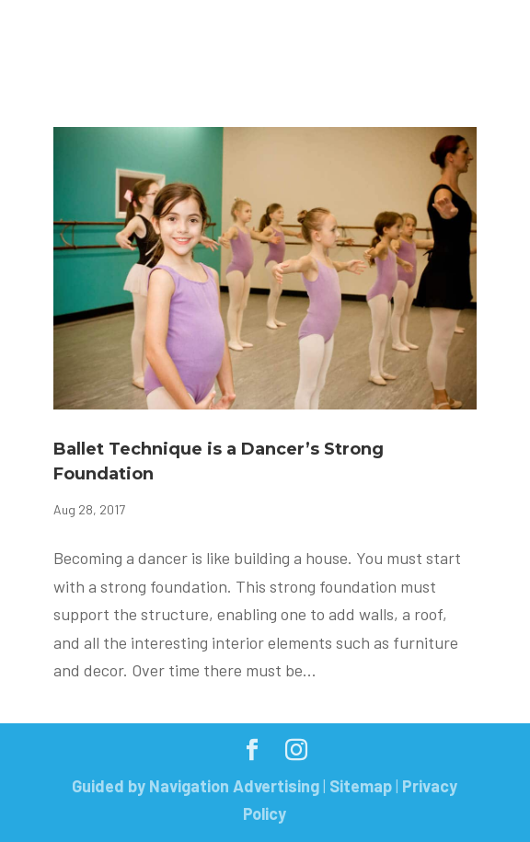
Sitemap (360, 786)
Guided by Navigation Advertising (195, 786)
